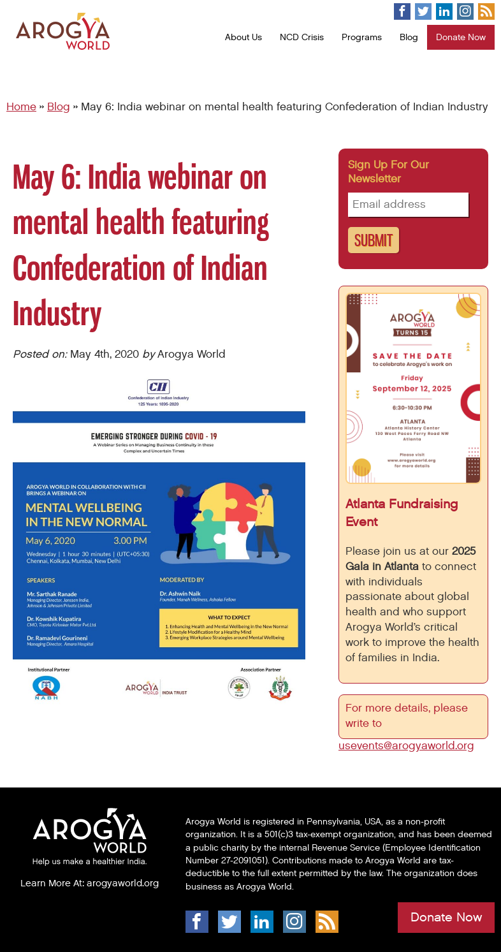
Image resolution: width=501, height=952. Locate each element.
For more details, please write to (406, 716)
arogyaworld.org (123, 883)
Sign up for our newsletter (388, 172)
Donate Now (461, 37)
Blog (409, 37)
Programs (362, 37)
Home (21, 107)
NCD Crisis (302, 37)
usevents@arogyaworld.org (406, 746)
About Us (243, 37)
